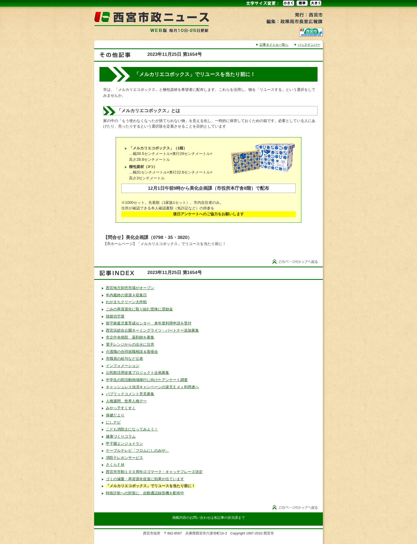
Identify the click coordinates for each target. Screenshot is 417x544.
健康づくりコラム (121, 436)
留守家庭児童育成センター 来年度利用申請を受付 (148, 323)
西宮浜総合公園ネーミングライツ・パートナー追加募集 (152, 330)
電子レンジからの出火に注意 (130, 344)
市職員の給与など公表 (124, 358)
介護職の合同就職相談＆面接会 (132, 351)
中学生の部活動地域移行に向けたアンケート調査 (147, 380)
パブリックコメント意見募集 (130, 394)
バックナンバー (309, 44)
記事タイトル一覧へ (274, 44)
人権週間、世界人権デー (126, 401)
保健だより (115, 415)
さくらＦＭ (115, 464)
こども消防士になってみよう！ (132, 429)
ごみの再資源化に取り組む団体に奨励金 (139, 309)
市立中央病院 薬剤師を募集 (130, 337)
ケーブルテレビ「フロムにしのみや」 (137, 450)
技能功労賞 (115, 316)
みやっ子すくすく (121, 408)
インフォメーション (122, 366)
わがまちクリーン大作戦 (126, 302)
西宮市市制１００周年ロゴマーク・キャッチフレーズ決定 (154, 472)
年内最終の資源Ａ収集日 (126, 295)
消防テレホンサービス (124, 458)
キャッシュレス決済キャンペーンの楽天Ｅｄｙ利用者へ (152, 387)
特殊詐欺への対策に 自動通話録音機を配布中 (145, 493)
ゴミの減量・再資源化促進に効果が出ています (145, 479)
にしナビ (113, 422)
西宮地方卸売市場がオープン (130, 288)
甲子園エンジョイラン (124, 443)
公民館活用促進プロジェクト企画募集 (137, 372)
